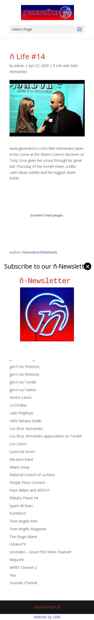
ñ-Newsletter (47, 281)
